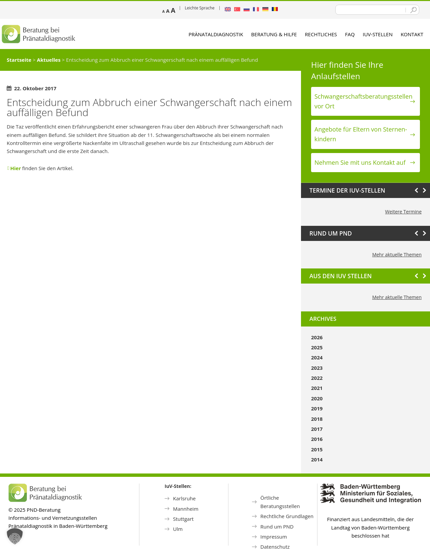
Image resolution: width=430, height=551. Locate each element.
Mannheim (186, 508)
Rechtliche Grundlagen (286, 516)
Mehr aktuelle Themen (397, 254)
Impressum (273, 536)
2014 (316, 459)
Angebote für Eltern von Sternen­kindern (360, 134)
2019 (316, 408)
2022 (316, 377)
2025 (316, 347)
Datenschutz (275, 546)
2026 (316, 337)
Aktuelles (48, 59)
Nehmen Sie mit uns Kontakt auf (359, 162)
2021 (316, 388)
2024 (316, 357)
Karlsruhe (184, 498)
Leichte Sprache (200, 8)
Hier (15, 168)
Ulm (178, 528)
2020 (316, 398)
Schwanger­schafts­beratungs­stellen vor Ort (363, 101)
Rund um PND (277, 526)
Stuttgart (183, 518)
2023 (316, 367)
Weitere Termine (403, 211)
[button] (15, 536)
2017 (316, 428)
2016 (316, 439)
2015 (316, 449)
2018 (316, 418)
